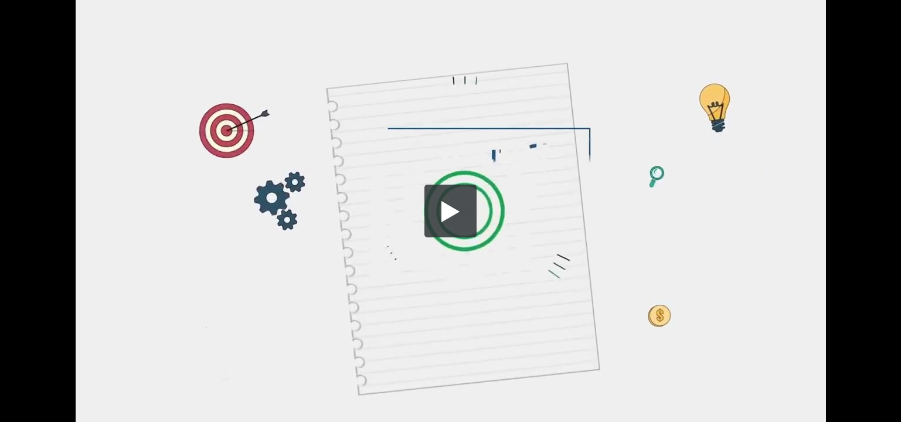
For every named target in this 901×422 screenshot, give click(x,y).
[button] (450, 211)
